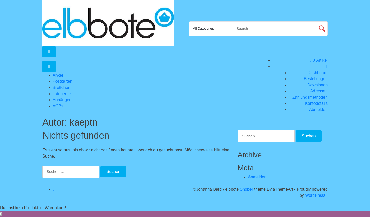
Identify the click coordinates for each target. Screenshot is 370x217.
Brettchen (61, 87)
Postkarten (62, 81)
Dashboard (318, 72)
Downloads (317, 85)
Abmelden (318, 109)
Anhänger (61, 100)
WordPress (315, 195)
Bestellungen (316, 79)
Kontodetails (316, 103)
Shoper (246, 189)
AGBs (58, 106)
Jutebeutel (62, 93)
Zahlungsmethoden (310, 97)
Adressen (319, 91)
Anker (58, 75)
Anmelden (257, 177)
